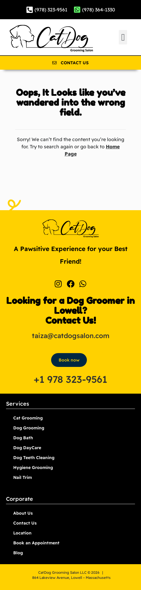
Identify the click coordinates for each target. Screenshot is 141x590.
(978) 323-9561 (51, 10)
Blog (18, 552)
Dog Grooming (28, 428)
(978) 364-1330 (98, 10)
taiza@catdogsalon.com (70, 335)
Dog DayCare (27, 447)
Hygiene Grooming (33, 467)
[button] (123, 37)
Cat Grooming (28, 418)
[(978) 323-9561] (29, 9)
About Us (23, 513)
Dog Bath (23, 437)
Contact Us (25, 523)
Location (22, 533)
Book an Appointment (36, 543)
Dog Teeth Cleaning (33, 457)
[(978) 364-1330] (77, 9)
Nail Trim (22, 477)
